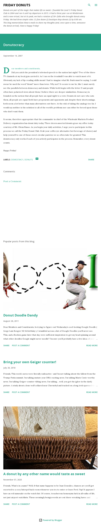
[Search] (89, 5)
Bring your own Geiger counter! (29, 362)
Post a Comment (12, 181)
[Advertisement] (50, 211)
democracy (17, 159)
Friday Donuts (16, 5)
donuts (28, 159)
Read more (92, 345)
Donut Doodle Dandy (20, 315)
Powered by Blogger (50, 520)
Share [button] (91, 159)
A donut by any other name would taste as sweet (44, 473)
